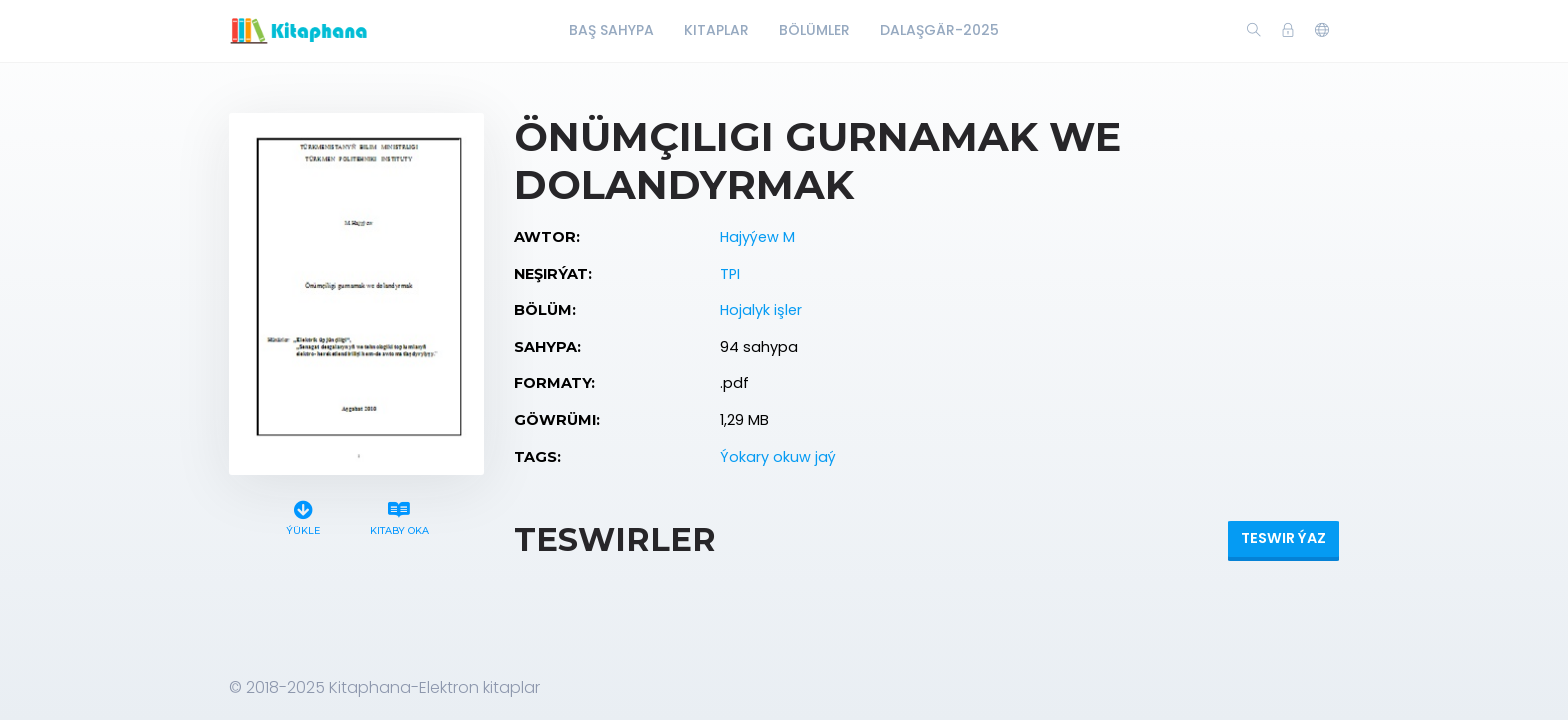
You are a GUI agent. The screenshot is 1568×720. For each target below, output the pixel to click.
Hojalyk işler (761, 310)
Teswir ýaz (1283, 538)
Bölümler (814, 30)
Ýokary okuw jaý (778, 457)
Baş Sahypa (611, 30)
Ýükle (303, 515)
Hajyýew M (757, 237)
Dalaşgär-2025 (939, 30)
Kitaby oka (399, 515)
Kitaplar (716, 30)
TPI (730, 274)
